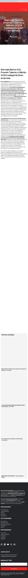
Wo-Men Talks (4, 522)
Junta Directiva (5, 511)
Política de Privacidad (18, 573)
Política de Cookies (5, 574)
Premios (3, 514)
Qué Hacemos (4, 510)
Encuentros (4, 521)
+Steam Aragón (5, 534)
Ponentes (3, 525)
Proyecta (3, 535)
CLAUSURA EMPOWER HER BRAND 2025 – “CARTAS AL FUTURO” (13, 406)
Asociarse (3, 515)
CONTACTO (5, 552)
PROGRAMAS (6, 530)
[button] (2, 9)
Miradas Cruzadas (6, 524)
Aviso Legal (9, 573)
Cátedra (3, 538)
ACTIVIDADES (6, 518)
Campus (3, 537)
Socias (2, 512)
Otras (2, 527)
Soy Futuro (4, 533)
